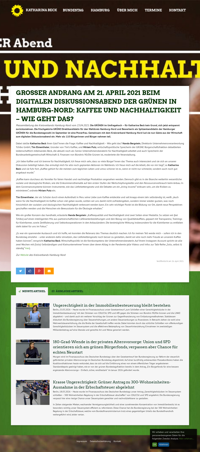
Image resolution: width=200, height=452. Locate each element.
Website (24, 254)
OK (154, 444)
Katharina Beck (41, 10)
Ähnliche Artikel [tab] (69, 291)
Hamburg (100, 10)
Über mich (127, 10)
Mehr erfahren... (186, 438)
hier (27, 248)
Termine (153, 10)
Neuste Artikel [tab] (33, 291)
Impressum (82, 441)
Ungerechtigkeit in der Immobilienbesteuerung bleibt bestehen (111, 305)
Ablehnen (163, 444)
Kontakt (177, 10)
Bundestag (73, 10)
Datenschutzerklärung (100, 441)
